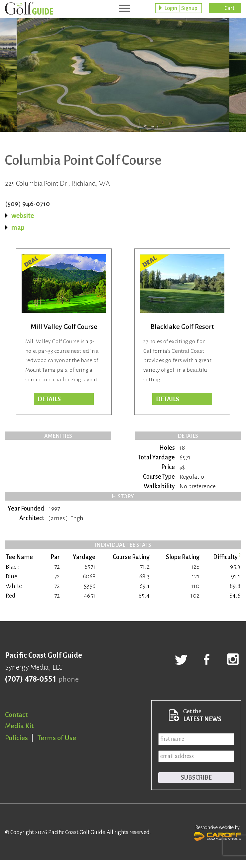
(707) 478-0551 (30, 679)
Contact (16, 714)
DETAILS (167, 399)
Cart (229, 8)
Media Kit (19, 725)
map (18, 227)
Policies (16, 737)
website (22, 215)
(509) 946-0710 (27, 203)
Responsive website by (217, 832)
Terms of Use (57, 737)
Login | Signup (180, 8)
